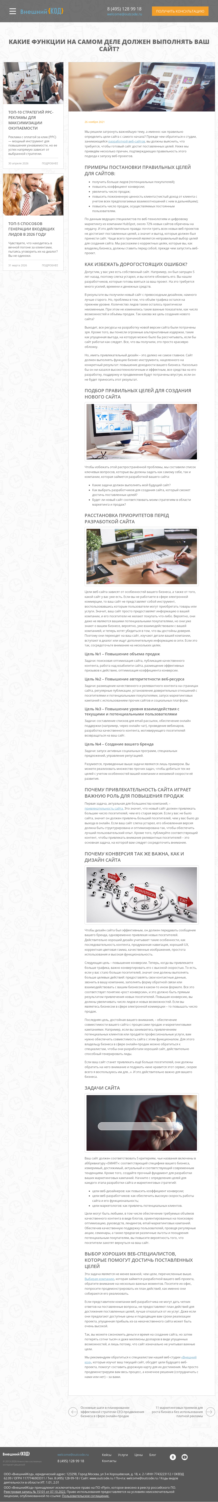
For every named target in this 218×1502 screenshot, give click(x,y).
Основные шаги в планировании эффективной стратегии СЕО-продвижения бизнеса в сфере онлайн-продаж (112, 1412)
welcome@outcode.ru (124, 14)
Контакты (109, 1461)
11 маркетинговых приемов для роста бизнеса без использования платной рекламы (177, 1412)
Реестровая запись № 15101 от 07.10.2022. (35, 1492)
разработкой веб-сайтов (126, 141)
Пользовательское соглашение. (85, 1496)
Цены (139, 1455)
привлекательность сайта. (104, 808)
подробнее (50, 163)
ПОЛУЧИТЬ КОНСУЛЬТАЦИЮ (180, 11)
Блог (152, 1455)
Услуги (123, 1455)
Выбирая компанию (99, 1279)
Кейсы (106, 1455)
